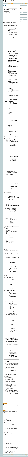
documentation (8, 3)
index (26, 3)
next (22, 3)
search (5, 3)
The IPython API (12, 3)
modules (25, 3)
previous (20, 3)
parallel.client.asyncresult (23, 13)
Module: (24, 7)
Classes (22, 8)
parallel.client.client (22, 6)
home (3, 3)
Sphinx (26, 456)
